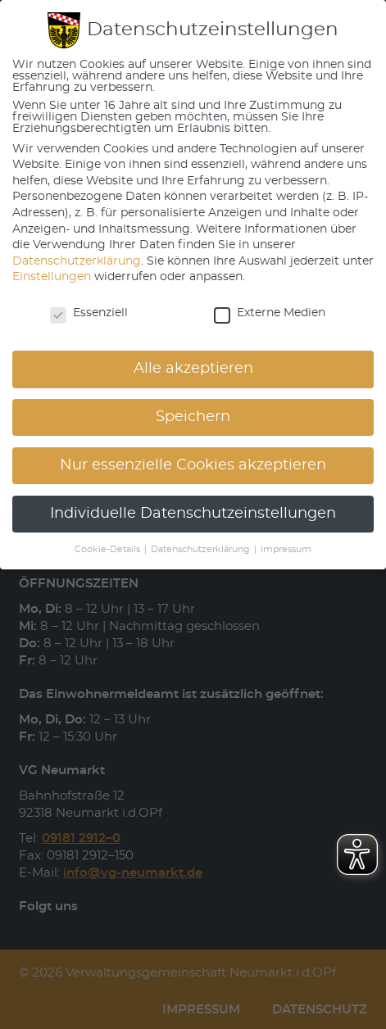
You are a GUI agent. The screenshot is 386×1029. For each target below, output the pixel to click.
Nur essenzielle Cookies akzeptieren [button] (193, 465)
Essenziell (89, 313)
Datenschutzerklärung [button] (201, 550)
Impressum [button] (286, 550)
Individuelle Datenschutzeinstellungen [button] (193, 513)
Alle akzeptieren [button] (193, 368)
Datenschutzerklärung (76, 261)
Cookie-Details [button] (109, 550)
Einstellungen (51, 277)
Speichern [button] (193, 417)
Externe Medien (269, 313)
